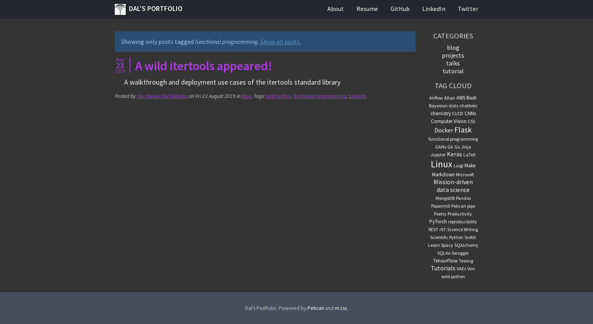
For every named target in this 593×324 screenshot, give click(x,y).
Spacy (447, 245)
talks (453, 63)
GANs (440, 147)
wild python (278, 96)
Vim (471, 269)
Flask (463, 129)
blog (453, 47)
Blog (246, 96)
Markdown (443, 174)
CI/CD (457, 113)
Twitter (468, 9)
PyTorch (438, 221)
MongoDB (445, 198)
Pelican (458, 206)
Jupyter (438, 154)
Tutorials (443, 268)
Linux (441, 164)
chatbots (468, 106)
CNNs (470, 113)
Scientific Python (446, 237)
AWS (460, 97)
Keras (454, 154)
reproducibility (462, 221)
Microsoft (465, 174)
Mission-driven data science (453, 186)
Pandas (463, 198)
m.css (341, 308)
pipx (471, 206)
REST (433, 229)
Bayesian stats (443, 106)
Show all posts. (280, 41)
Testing (466, 261)
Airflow (436, 98)
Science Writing (462, 229)
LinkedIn (433, 9)
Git (450, 147)
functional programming (319, 96)
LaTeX (469, 154)
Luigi (458, 165)
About (335, 9)
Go (457, 147)
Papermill (440, 206)
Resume (367, 9)
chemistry (440, 113)
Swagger (460, 253)
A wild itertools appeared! (203, 66)
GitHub (400, 9)
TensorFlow (445, 260)
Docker (443, 130)
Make (470, 165)
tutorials (357, 96)
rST (442, 229)
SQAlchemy (466, 245)
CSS (471, 121)
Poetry (440, 214)
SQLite (443, 253)
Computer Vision (448, 121)
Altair (449, 98)
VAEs (461, 269)
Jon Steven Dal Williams (162, 96)
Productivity (460, 214)
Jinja (466, 147)
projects (453, 55)
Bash (471, 97)
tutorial (453, 71)
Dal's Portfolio (149, 9)
